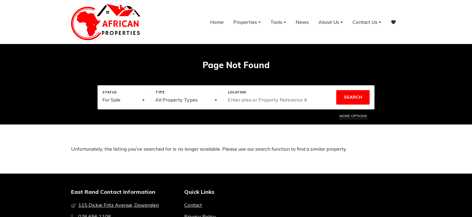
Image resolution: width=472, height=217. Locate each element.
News (302, 22)
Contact (193, 205)
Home (217, 22)
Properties (247, 22)
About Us (330, 22)
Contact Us (366, 22)
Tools (278, 22)
